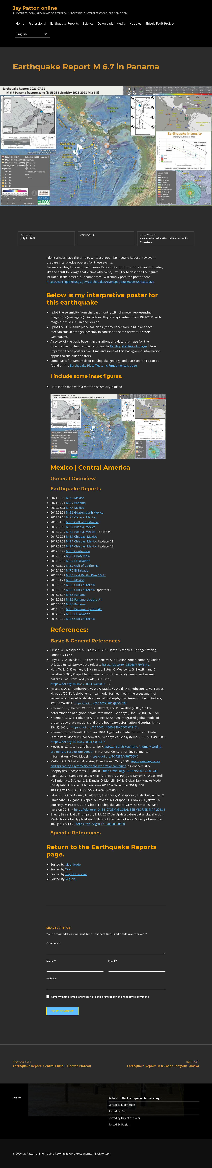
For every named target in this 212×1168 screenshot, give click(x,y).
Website (51, 978)
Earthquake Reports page (128, 346)
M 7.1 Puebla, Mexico (81, 527)
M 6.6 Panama (76, 595)
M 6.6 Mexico (75, 580)
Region (70, 879)
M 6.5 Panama (76, 604)
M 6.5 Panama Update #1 (84, 609)
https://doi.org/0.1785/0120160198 (100, 824)
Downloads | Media (111, 23)
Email (112, 961)
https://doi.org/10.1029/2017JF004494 (100, 703)
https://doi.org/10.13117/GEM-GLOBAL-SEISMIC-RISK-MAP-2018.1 (119, 809)
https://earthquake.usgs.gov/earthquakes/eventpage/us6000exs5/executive (100, 282)
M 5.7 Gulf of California (82, 566)
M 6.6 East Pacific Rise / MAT (86, 575)
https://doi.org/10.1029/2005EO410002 (78, 684)
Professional (37, 23)
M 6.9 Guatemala (78, 556)
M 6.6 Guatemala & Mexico (85, 512)
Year (68, 869)
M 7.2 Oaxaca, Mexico (81, 517)
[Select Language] (32, 34)
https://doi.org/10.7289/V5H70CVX (113, 756)
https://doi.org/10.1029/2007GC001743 (130, 771)
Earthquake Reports (64, 23)
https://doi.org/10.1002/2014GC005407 (78, 742)
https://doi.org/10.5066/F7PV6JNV (125, 665)
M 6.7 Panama (76, 503)
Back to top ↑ (103, 1153)
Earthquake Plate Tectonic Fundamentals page (103, 365)
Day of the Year (76, 874)
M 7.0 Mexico (75, 498)
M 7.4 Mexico (75, 508)
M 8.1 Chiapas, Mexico (81, 537)
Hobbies (135, 23)
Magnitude (73, 864)
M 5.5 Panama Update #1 (84, 599)
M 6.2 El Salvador (78, 561)
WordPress (75, 1153)
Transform (146, 242)
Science (88, 23)
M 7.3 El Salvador (78, 614)
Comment (53, 943)
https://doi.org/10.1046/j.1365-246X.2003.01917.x (105, 727)
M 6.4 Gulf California (80, 619)
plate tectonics (178, 238)
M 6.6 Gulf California (80, 585)
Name (51, 961)
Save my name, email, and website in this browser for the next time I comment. (100, 996)
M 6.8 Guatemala (78, 551)
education (162, 238)
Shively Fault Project (159, 23)
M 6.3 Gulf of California (82, 522)
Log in (17, 1097)
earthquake (147, 238)
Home (20, 23)
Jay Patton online (35, 8)
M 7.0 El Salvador (78, 570)
